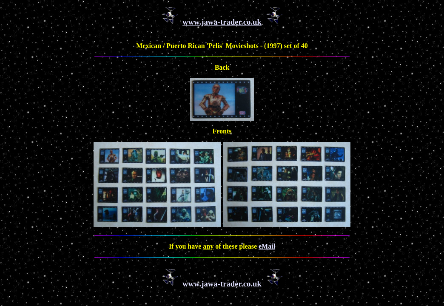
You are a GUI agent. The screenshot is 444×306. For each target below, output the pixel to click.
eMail (267, 246)
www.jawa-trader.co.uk (222, 21)
